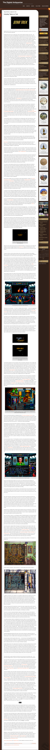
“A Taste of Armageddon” (26, 379)
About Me (41, 239)
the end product (19, 98)
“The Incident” (19, 380)
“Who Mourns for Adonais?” (20, 381)
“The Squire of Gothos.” (25, 529)
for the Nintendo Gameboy (32, 111)
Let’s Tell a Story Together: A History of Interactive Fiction (43, 228)
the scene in (25, 56)
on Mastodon (41, 76)
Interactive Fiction (20, 743)
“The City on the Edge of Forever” (27, 415)
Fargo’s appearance (23, 735)
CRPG (27, 179)
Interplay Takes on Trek (11, 14)
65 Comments (34, 743)
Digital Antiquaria (16, 743)
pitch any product (24, 664)
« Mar (43, 258)
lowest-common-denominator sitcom (23, 668)
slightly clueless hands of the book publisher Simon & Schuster (25, 89)
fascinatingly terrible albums (8, 665)
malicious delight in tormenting (17, 688)
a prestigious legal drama (10, 668)
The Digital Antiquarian (13, 2)
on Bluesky (45, 75)
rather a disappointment (22, 151)
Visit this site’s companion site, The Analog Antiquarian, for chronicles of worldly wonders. (43, 41)
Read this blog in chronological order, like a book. (43, 66)
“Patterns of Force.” (7, 533)
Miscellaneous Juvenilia (43, 237)
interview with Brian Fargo (14, 735)
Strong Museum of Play (13, 738)
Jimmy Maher (8, 743)
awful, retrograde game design (25, 446)
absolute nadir (10, 447)
